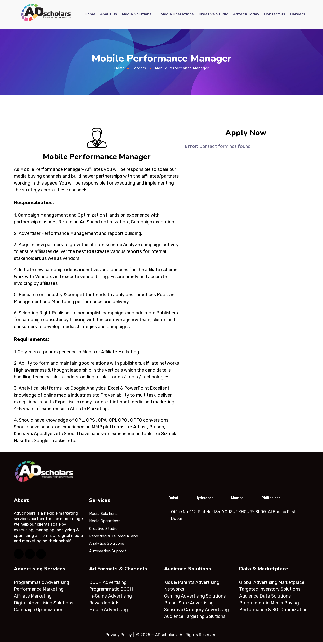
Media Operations (177, 14)
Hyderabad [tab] (204, 498)
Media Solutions (137, 14)
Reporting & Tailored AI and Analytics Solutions (113, 540)
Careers (297, 14)
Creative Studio (213, 14)
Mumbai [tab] (238, 498)
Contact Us (274, 14)
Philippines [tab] (271, 498)
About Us (108, 14)
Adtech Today (246, 14)
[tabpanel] (236, 515)
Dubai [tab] (173, 498)
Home (90, 14)
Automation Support (107, 551)
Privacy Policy (118, 634)
